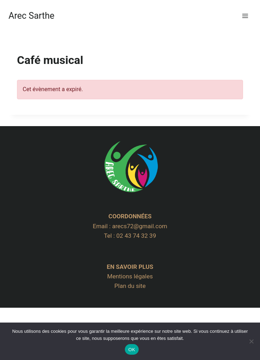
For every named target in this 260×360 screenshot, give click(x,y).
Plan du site (129, 285)
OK (131, 349)
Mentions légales (130, 276)
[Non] (251, 341)
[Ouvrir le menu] (245, 15)
